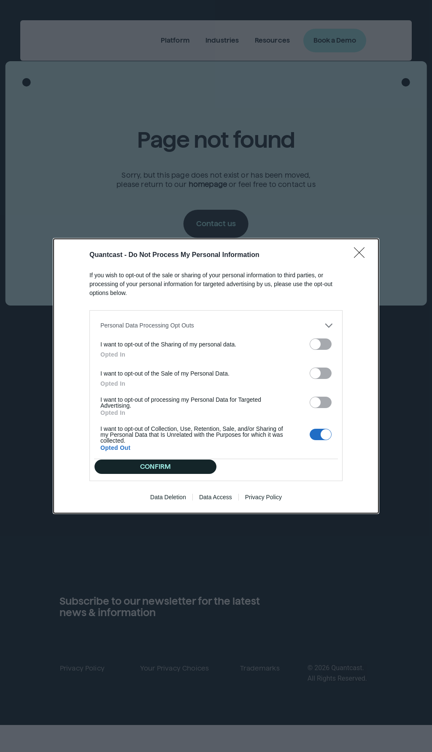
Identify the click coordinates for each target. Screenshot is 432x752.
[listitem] (216, 320)
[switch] (321, 338)
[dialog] (216, 376)
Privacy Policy (263, 502)
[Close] (362, 250)
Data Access (215, 502)
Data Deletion (168, 502)
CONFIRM (158, 466)
